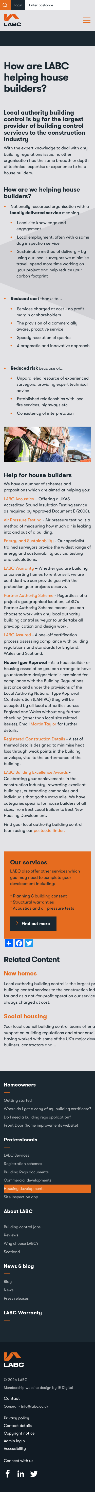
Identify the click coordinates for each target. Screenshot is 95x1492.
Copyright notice (19, 1433)
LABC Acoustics (19, 498)
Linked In (20, 1473)
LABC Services (16, 1155)
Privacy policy (16, 1418)
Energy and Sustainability (29, 540)
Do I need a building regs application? (37, 1117)
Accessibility (15, 1448)
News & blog (19, 1266)
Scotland (12, 1252)
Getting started (18, 1100)
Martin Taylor (43, 724)
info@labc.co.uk (34, 1406)
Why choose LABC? (21, 1243)
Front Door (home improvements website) (41, 1125)
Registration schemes (23, 1163)
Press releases (16, 1298)
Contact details (18, 1425)
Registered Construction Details (34, 739)
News (8, 1290)
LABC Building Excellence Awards (36, 772)
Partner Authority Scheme (28, 595)
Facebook (7, 1473)
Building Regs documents (26, 1172)
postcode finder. (49, 830)
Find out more (36, 924)
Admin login (14, 1441)
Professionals (20, 1139)
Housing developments (24, 1188)
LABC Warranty (19, 568)
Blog (8, 1281)
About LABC (18, 1211)
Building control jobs (22, 1227)
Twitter (34, 1473)
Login (18, 5)
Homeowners (20, 1084)
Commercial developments (27, 1180)
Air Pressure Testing (23, 520)
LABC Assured (17, 634)
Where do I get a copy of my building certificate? (47, 1109)
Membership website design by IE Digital (38, 1387)
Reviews (11, 1235)
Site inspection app (21, 1197)
